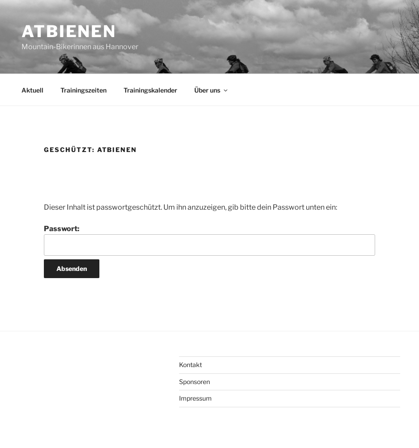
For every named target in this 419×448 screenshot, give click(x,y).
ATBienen (68, 31)
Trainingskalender (150, 90)
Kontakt (190, 364)
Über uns (211, 90)
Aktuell (32, 90)
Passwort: (209, 240)
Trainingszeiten (83, 90)
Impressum (195, 398)
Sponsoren (194, 381)
